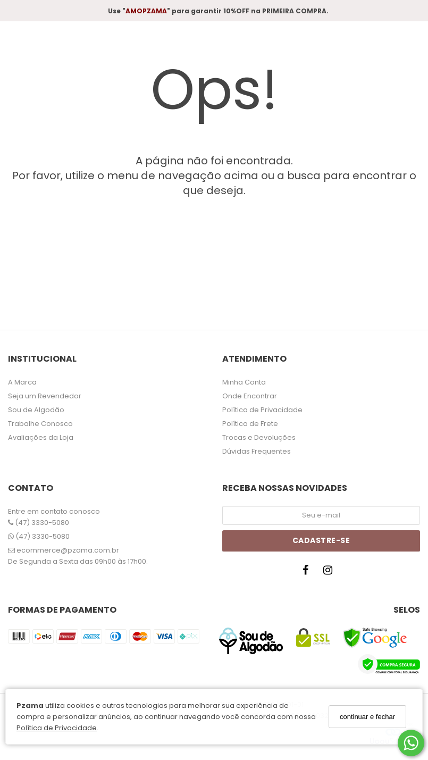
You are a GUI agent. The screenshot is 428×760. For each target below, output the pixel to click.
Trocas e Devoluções (259, 437)
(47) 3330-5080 (38, 522)
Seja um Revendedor (44, 396)
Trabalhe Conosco (40, 424)
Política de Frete (250, 424)
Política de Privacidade (56, 728)
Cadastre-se (321, 540)
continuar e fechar (367, 717)
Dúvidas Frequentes (256, 451)
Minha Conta (244, 382)
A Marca (22, 382)
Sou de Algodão (36, 410)
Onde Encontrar (249, 396)
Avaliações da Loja (40, 437)
